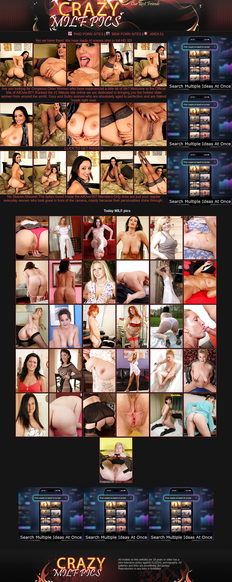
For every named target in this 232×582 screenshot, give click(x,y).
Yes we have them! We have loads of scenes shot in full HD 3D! (83, 40)
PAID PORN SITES (86, 34)
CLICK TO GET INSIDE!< (83, 148)
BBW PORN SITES (123, 34)
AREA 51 (154, 34)
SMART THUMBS (123, 482)
